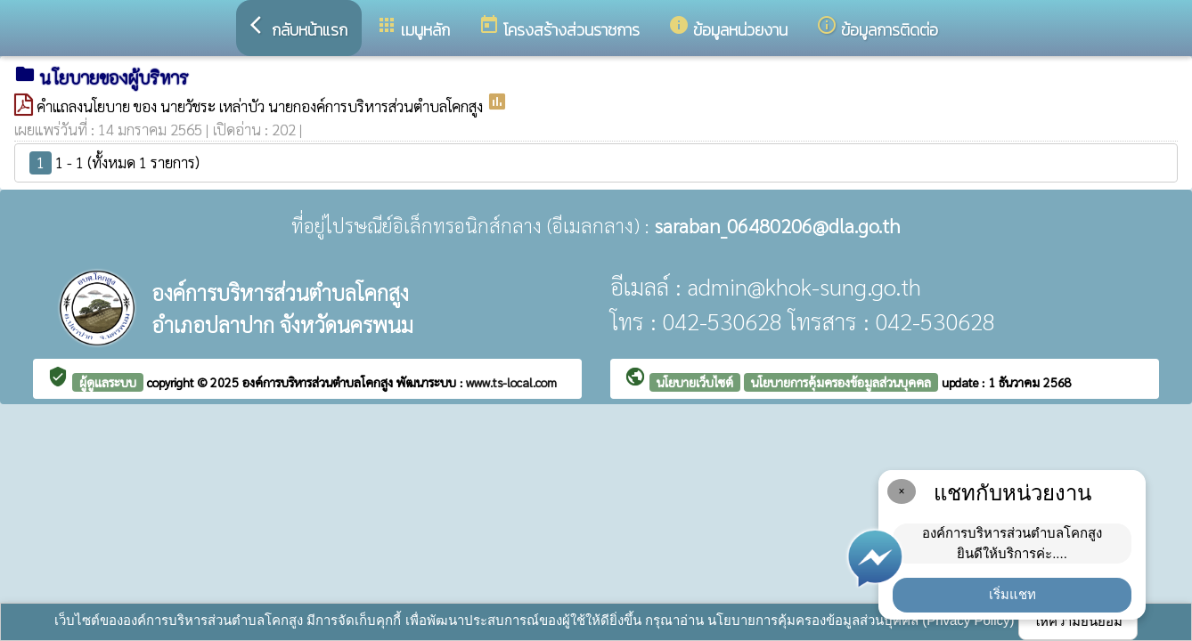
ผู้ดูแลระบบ (107, 382)
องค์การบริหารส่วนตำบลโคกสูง (319, 382)
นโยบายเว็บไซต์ (695, 382)
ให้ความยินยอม (1078, 621)
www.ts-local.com (511, 382)
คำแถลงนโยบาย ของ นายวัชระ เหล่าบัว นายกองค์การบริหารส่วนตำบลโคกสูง (261, 106)
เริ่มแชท (1012, 594)
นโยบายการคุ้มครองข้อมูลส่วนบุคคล (841, 382)
